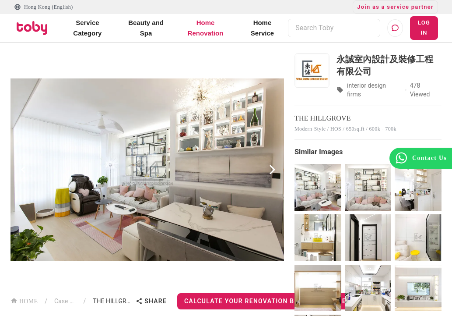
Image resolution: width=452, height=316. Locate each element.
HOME (24, 300)
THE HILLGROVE (112, 301)
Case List (65, 301)
